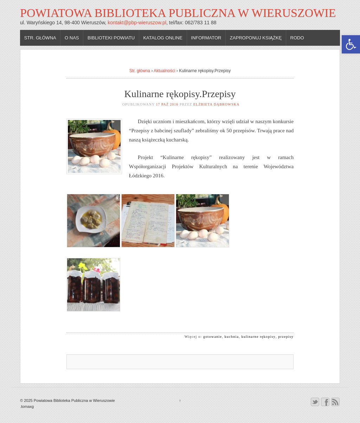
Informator (206, 37)
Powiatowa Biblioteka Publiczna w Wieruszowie (178, 12)
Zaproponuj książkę (256, 37)
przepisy (286, 337)
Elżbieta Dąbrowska (216, 104)
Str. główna (40, 37)
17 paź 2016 (167, 104)
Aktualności (164, 70)
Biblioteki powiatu (111, 37)
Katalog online (162, 37)
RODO (297, 37)
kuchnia (232, 337)
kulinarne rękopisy (259, 337)
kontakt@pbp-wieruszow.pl (137, 22)
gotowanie (212, 337)
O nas (72, 37)
